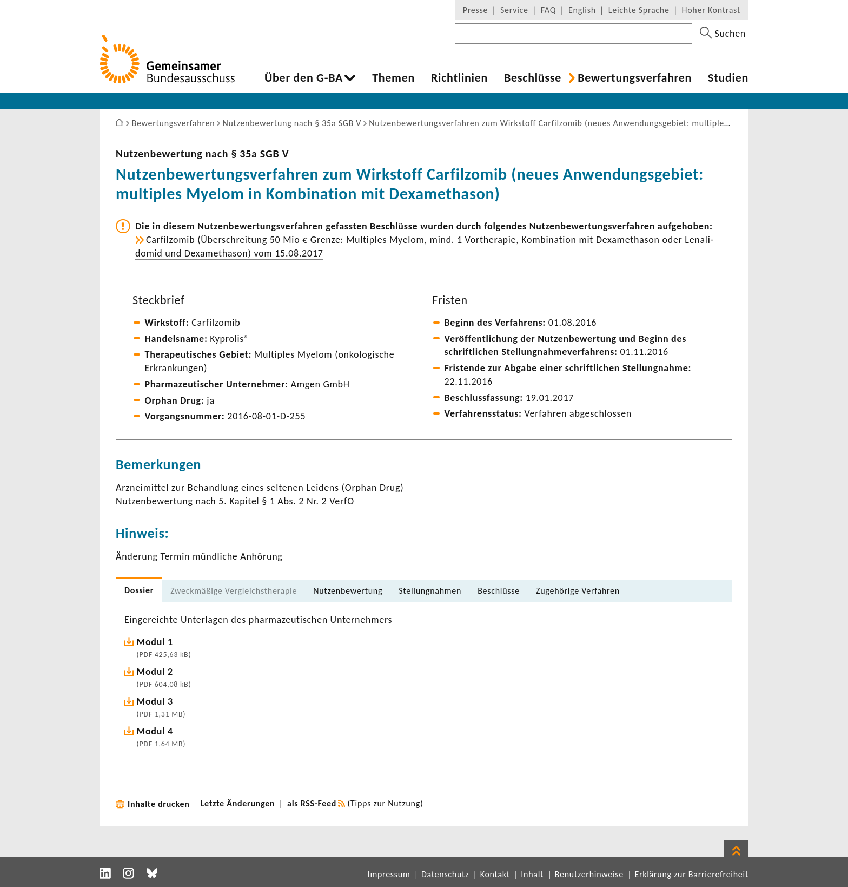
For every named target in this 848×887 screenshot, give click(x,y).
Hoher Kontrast (711, 10)
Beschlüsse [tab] (499, 591)
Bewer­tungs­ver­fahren (635, 78)
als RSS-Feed (311, 803)
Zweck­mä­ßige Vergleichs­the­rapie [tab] (233, 591)
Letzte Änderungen (238, 803)
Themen (393, 78)
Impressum (389, 874)
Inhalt (532, 874)
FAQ (548, 10)
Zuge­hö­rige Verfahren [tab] (578, 591)
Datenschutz (445, 874)
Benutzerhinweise (589, 874)
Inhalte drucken (159, 804)
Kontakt (495, 874)
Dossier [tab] (139, 590)
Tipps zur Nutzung (385, 803)
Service (514, 10)
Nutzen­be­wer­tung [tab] (347, 591)
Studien (728, 78)
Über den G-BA (303, 78)
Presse (475, 10)
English (582, 10)
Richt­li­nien (459, 78)
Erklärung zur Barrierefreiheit (691, 874)
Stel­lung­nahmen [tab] (430, 591)
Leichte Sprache (639, 10)
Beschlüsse (532, 78)
